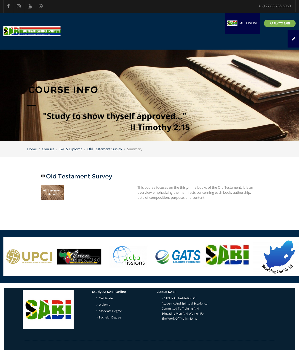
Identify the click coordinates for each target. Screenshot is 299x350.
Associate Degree (110, 311)
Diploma (104, 304)
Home (32, 149)
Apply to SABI (280, 23)
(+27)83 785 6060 (275, 6)
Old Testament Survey (104, 149)
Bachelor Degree (110, 317)
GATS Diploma (70, 149)
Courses (48, 149)
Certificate (106, 298)
